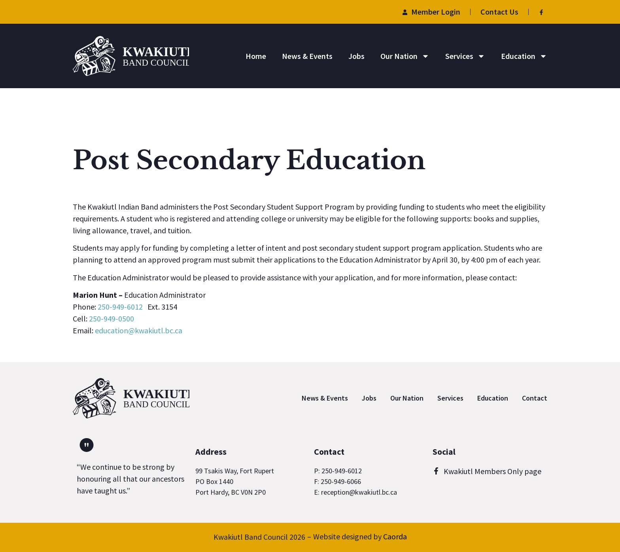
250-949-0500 (111, 318)
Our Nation (404, 56)
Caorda (395, 536)
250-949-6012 (120, 307)
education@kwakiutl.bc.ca (138, 330)
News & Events (307, 56)
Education (524, 56)
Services (465, 56)
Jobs (356, 56)
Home (256, 56)
